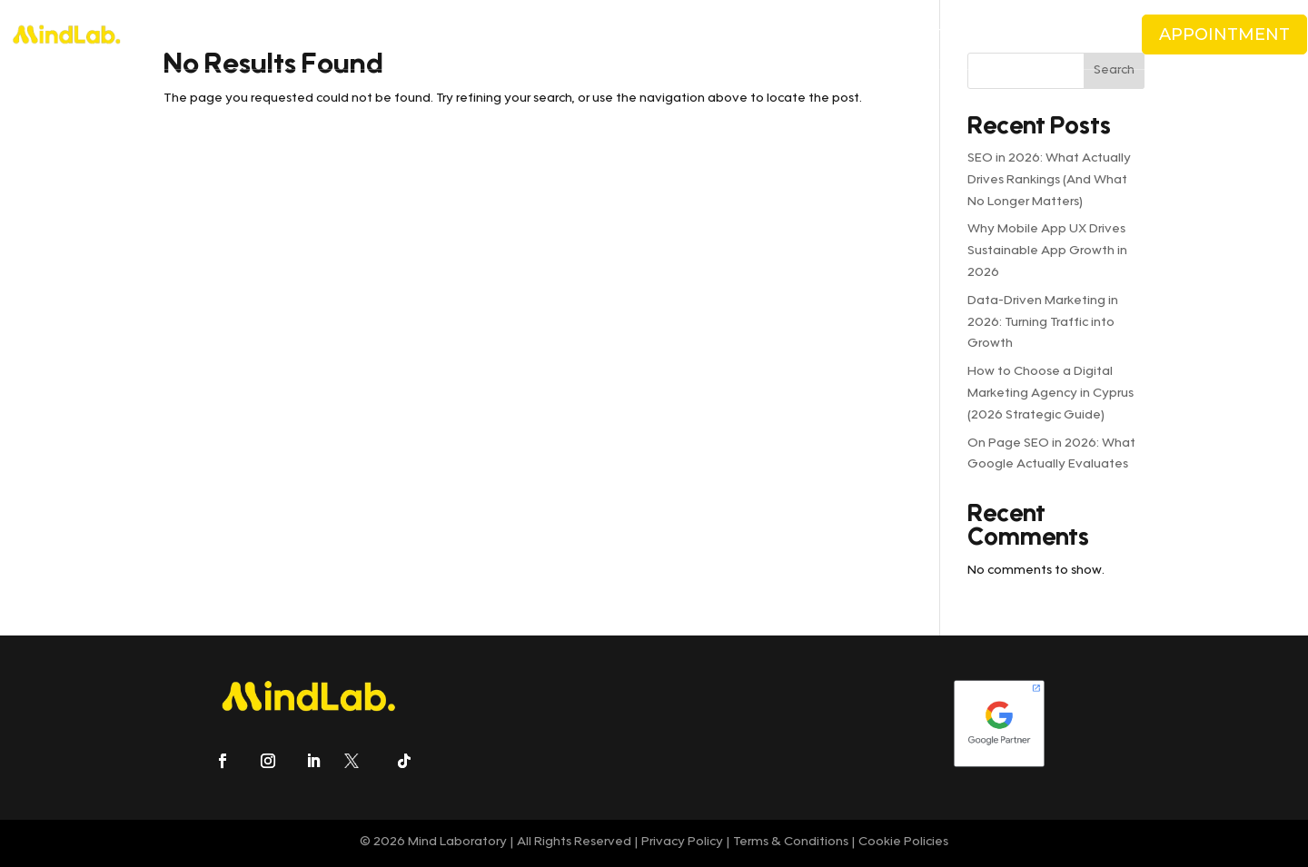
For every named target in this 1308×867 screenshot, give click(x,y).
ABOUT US (321, 34)
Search (1114, 70)
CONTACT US (926, 34)
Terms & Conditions (789, 842)
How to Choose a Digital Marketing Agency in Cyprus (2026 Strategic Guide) (1050, 394)
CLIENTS (602, 34)
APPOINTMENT (1224, 34)
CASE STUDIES (690, 34)
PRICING (513, 34)
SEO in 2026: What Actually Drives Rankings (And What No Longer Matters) (1049, 181)
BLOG (771, 34)
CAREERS (837, 34)
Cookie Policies (903, 842)
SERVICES (420, 34)
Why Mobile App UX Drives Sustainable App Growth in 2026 (1047, 251)
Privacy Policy (682, 842)
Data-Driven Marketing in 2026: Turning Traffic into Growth (1042, 323)
